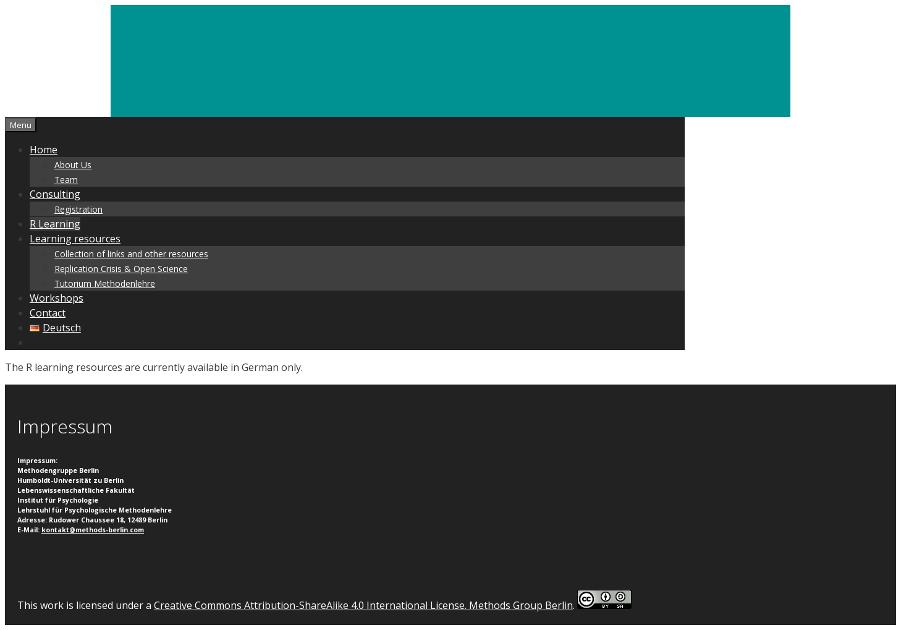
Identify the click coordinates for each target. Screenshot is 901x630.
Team (66, 179)
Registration (78, 209)
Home (43, 149)
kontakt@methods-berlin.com (92, 530)
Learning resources (75, 238)
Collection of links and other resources (131, 254)
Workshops (56, 298)
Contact (48, 313)
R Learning (55, 224)
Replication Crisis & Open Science (121, 269)
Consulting (55, 194)
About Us (72, 165)
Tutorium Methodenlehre (104, 283)
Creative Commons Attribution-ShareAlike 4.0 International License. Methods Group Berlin (363, 605)
